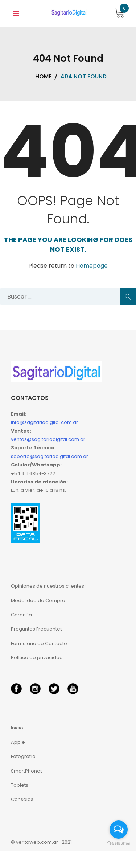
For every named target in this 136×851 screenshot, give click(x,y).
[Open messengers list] (119, 829)
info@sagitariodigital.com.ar (44, 422)
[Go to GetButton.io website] (118, 843)
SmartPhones (27, 770)
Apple (18, 742)
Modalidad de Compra (38, 600)
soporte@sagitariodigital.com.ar (49, 456)
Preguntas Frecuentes (37, 628)
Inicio (17, 727)
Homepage (92, 266)
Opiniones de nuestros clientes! (48, 586)
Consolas (22, 799)
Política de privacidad (37, 657)
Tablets (19, 785)
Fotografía (23, 756)
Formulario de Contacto (39, 643)
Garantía (21, 614)
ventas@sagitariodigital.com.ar (48, 439)
